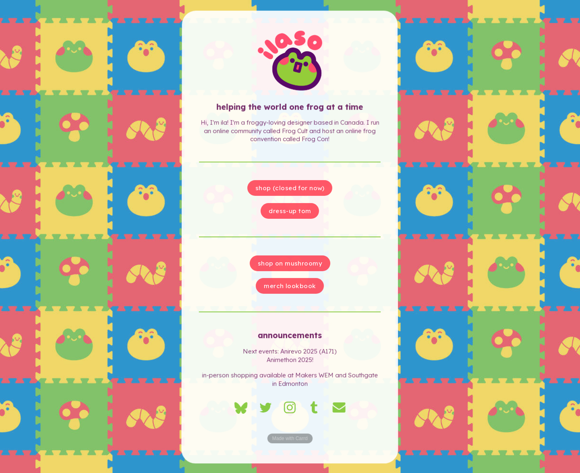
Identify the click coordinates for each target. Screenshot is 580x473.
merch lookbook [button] (290, 286)
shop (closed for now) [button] (290, 188)
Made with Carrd (290, 439)
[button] (240, 408)
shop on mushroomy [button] (290, 263)
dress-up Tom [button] (290, 211)
